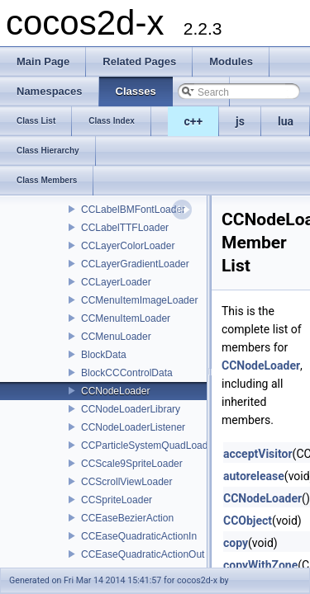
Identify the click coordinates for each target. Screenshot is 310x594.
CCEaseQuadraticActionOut (142, 554)
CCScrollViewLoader (127, 482)
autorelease (253, 476)
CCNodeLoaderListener (133, 427)
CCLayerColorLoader (127, 246)
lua (285, 121)
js (240, 121)
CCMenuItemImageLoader (139, 300)
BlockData (103, 355)
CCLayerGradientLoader (135, 264)
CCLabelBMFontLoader (133, 209)
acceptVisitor (258, 453)
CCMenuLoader (116, 336)
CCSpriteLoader (116, 500)
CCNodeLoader (115, 391)
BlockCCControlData (127, 373)
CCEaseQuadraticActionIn (139, 536)
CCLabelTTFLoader (125, 227)
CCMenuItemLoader (125, 318)
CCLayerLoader (116, 282)
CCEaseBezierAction (127, 518)
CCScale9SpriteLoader (132, 463)
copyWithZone (260, 565)
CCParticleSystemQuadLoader (149, 445)
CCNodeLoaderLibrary (130, 409)
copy (235, 542)
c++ (193, 121)
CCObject (247, 520)
